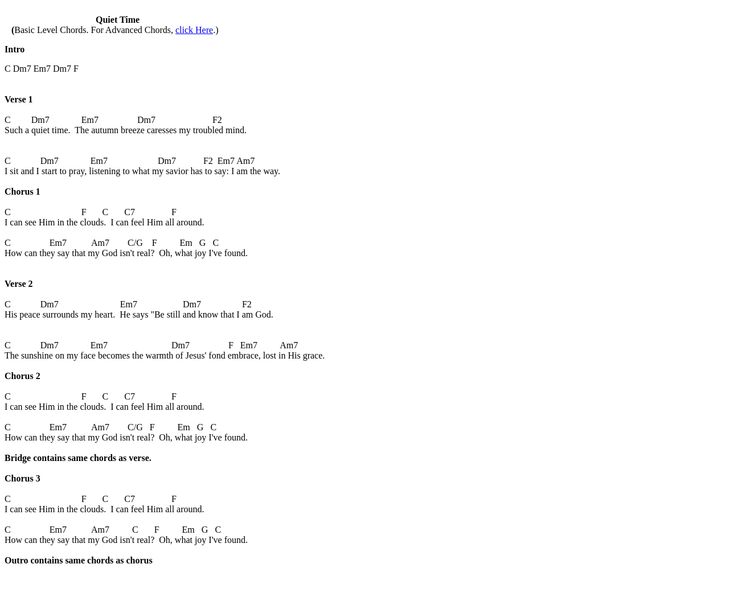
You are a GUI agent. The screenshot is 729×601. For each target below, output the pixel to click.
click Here (194, 30)
